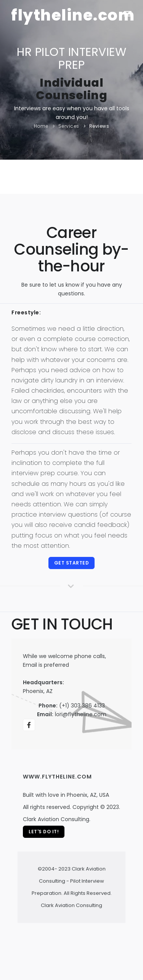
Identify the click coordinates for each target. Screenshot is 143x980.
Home (41, 126)
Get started (71, 563)
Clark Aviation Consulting (71, 905)
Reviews (99, 126)
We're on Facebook (29, 726)
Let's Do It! (44, 831)
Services (68, 126)
